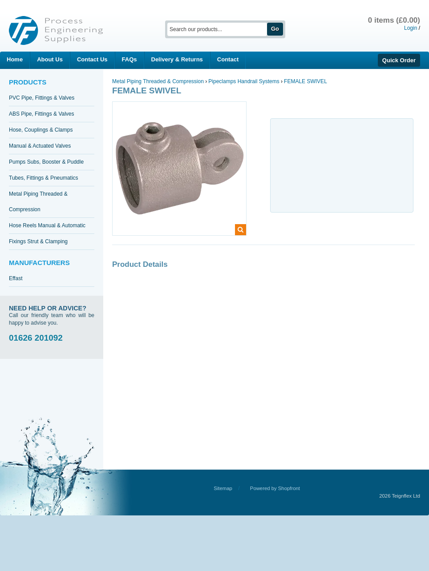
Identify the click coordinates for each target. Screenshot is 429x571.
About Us (50, 59)
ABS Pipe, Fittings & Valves (41, 114)
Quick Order (399, 60)
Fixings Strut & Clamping (38, 241)
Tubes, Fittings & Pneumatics (43, 178)
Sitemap (223, 488)
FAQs (129, 59)
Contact (228, 59)
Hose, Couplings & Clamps (41, 130)
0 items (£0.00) (394, 20)
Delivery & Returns (177, 59)
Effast (15, 278)
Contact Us (92, 59)
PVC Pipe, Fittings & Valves (41, 98)
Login (410, 28)
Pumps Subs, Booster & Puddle (46, 162)
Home (15, 59)
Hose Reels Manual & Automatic (47, 225)
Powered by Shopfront (275, 488)
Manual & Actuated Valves (40, 146)
